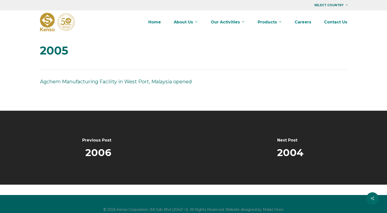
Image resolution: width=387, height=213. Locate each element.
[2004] (290, 148)
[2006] (97, 148)
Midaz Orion (273, 209)
